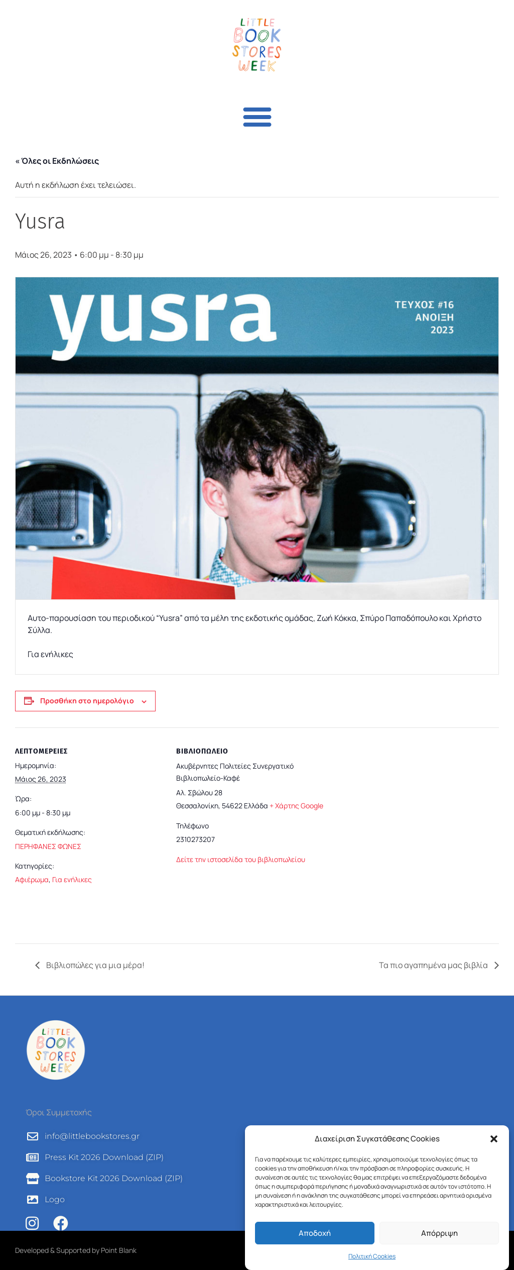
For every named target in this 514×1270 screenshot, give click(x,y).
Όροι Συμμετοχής (59, 1112)
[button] (494, 1139)
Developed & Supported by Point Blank (76, 1250)
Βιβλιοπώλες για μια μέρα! (95, 965)
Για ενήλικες (72, 879)
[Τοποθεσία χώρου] (412, 832)
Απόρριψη (439, 1233)
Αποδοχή (315, 1233)
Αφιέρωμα (32, 879)
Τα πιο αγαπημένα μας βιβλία (434, 965)
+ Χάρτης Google (296, 805)
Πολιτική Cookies (372, 1256)
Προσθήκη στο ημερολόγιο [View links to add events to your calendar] (87, 700)
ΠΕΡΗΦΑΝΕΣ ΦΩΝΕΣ (48, 846)
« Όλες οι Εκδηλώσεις (57, 160)
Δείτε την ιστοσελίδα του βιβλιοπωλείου (240, 859)
